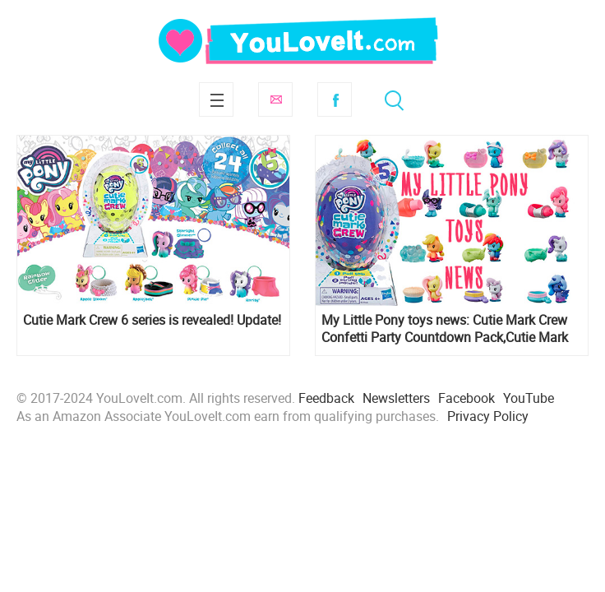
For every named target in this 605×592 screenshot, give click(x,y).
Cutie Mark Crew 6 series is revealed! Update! (152, 320)
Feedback (326, 398)
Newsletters (396, 398)
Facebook (334, 99)
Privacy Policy (488, 416)
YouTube (528, 398)
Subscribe (275, 99)
